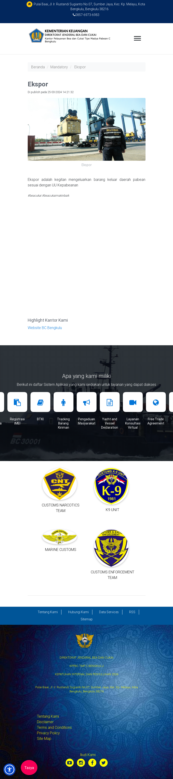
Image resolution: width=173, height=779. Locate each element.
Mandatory (59, 67)
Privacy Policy (48, 733)
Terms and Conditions (54, 727)
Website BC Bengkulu (45, 327)
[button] (9, 769)
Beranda (38, 67)
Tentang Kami (48, 716)
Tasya (29, 767)
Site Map (44, 738)
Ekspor (80, 67)
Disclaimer (45, 721)
